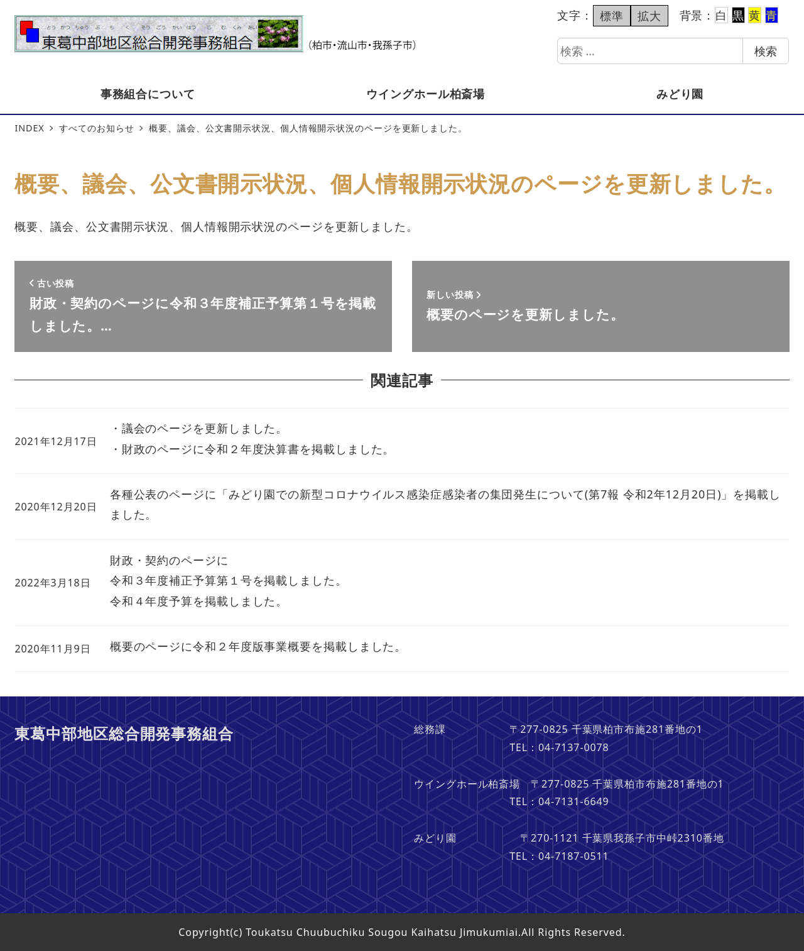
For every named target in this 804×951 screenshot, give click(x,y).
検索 (765, 50)
